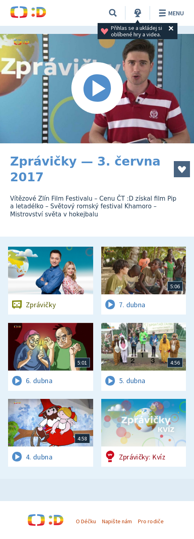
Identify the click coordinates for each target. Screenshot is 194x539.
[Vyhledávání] (113, 13)
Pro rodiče (150, 521)
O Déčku (86, 521)
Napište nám (117, 521)
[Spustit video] (97, 88)
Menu (170, 13)
